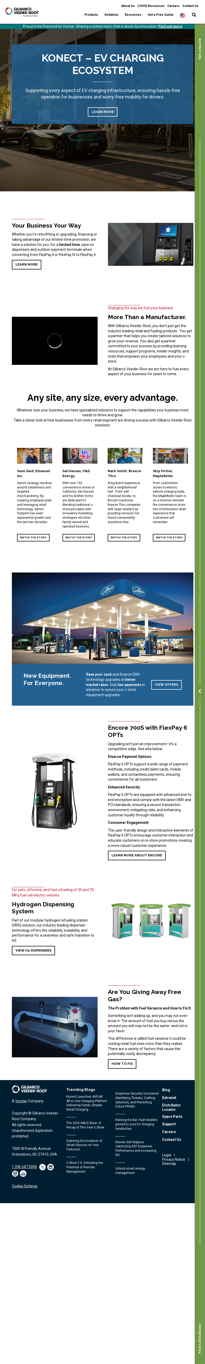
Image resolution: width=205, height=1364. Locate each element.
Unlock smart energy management (130, 1171)
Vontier (21, 1101)
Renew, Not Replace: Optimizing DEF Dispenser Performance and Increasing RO (135, 1148)
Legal (166, 1155)
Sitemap (169, 1163)
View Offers (166, 685)
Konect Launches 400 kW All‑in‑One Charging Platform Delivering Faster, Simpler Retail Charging (86, 1103)
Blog (166, 1090)
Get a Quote (200, 48)
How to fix (122, 1064)
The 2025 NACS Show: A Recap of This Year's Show (85, 1125)
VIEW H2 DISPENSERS (33, 950)
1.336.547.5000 (24, 1167)
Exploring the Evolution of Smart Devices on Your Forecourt (84, 1145)
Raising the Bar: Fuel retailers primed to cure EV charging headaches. (136, 1124)
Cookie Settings (24, 1186)
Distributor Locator (171, 1107)
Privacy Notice (173, 1159)
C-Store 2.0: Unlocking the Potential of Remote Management (84, 1167)
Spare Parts (172, 1116)
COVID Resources (151, 6)
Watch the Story (33, 537)
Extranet (169, 1098)
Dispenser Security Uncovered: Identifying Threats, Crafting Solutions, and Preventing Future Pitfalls (137, 1100)
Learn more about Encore (137, 855)
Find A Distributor (200, 1338)
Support (169, 1124)
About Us (128, 6)
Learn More (103, 112)
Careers (173, 6)
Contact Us (190, 6)
